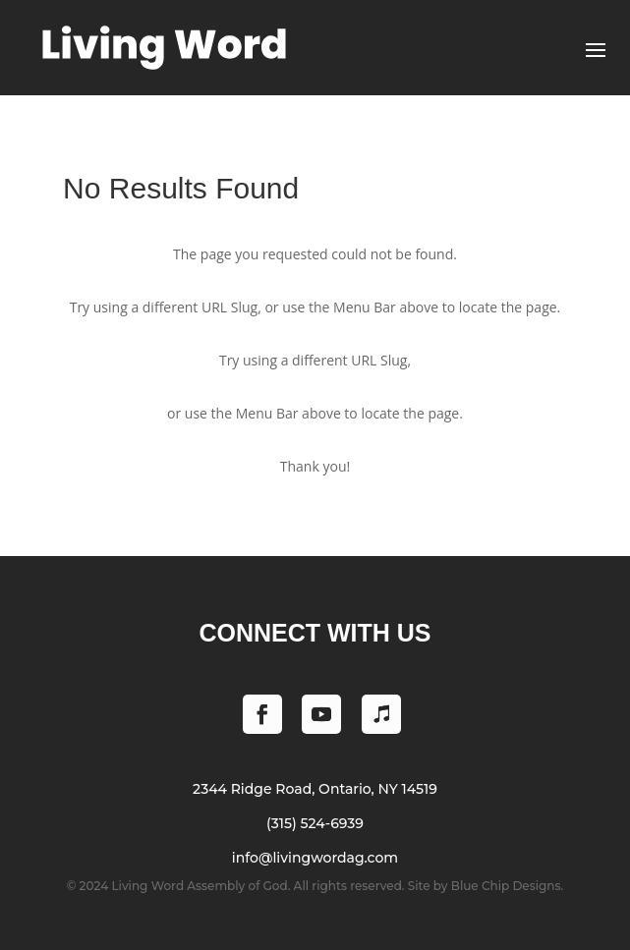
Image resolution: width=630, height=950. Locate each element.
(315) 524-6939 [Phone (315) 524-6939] (315, 823)
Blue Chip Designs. (507, 885)
